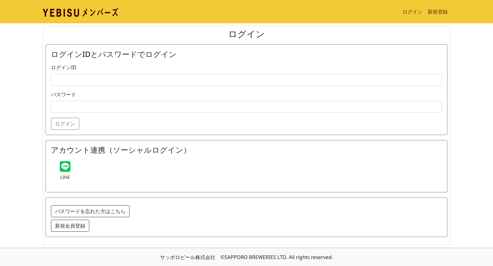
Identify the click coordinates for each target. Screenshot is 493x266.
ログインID (63, 67)
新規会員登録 (70, 225)
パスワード (63, 94)
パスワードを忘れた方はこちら (90, 211)
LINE (65, 177)
